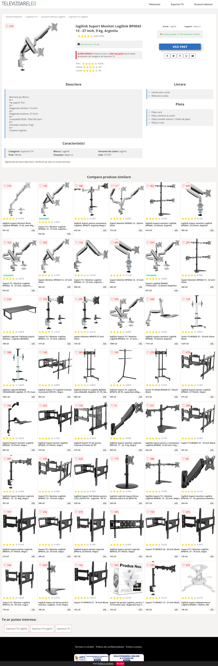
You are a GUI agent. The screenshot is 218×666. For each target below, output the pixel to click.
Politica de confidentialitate (110, 646)
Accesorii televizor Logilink (53, 16)
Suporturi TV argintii (42, 628)
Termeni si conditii (84, 646)
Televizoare (154, 4)
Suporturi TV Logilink (78, 16)
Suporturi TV (177, 4)
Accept (120, 663)
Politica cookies (134, 646)
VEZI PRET (180, 47)
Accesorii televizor (203, 4)
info (33, 230)
